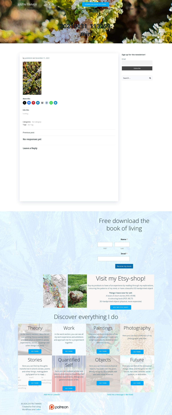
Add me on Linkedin (52, 394)
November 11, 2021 (42, 58)
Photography (107, 9)
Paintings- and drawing (75, 9)
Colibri (38, 409)
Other (130, 9)
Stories (93, 9)
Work (41, 9)
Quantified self (54, 9)
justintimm (29, 58)
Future (141, 9)
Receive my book (124, 266)
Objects (120, 9)
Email (124, 59)
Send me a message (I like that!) (120, 394)
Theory (31, 9)
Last (122, 248)
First (105, 248)
